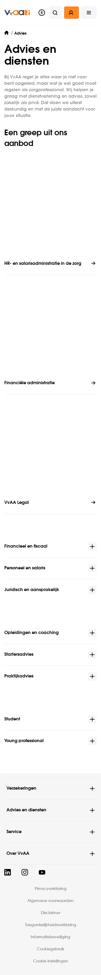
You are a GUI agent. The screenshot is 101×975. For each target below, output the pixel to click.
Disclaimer (50, 913)
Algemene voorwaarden (50, 901)
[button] (89, 12)
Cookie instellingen (50, 961)
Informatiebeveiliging (50, 937)
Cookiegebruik (50, 949)
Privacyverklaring (51, 889)
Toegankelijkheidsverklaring (50, 925)
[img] (17, 12)
